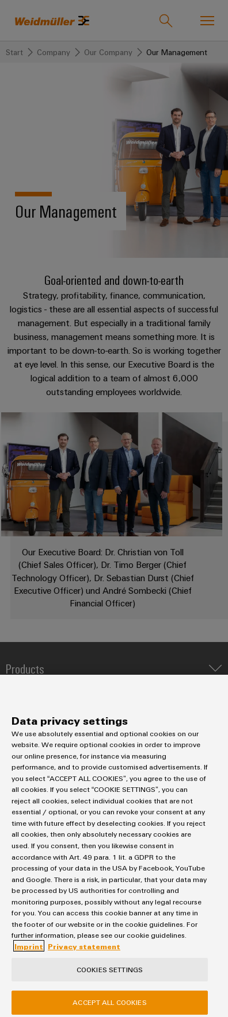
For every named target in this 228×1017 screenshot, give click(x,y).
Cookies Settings (110, 977)
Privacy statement (84, 954)
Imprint (28, 954)
